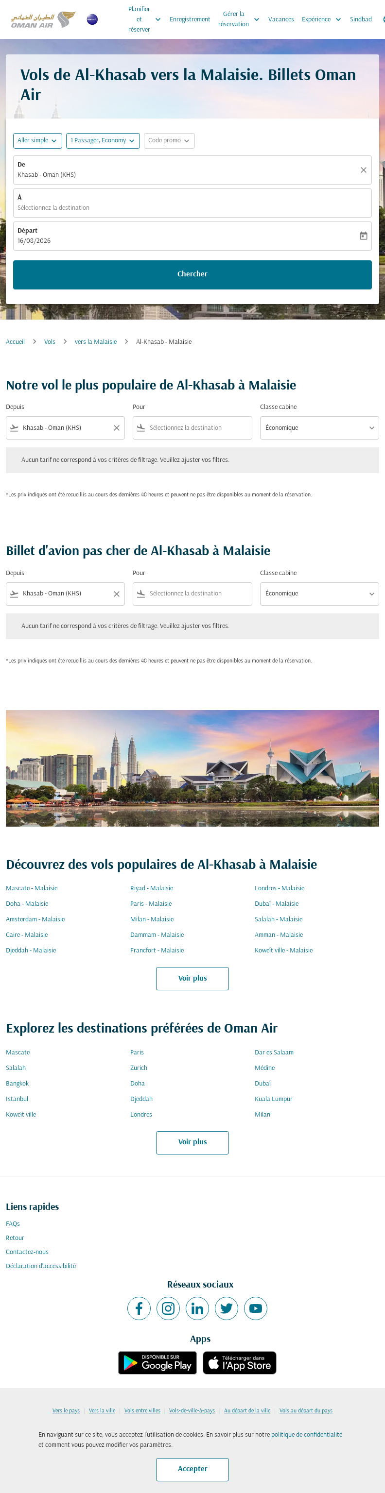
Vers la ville (102, 1411)
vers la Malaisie (96, 342)
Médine (265, 1068)
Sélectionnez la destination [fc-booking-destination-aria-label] (53, 208)
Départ (27, 231)
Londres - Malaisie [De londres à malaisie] (279, 888)
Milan (262, 1115)
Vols (49, 342)
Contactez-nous (27, 1252)
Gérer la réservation (241, 19)
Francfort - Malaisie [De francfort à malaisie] (157, 950)
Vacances (281, 19)
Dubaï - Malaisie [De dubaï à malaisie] (276, 904)
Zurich (138, 1068)
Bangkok (17, 1083)
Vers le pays (66, 1411)
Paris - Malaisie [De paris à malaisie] (151, 904)
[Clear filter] (116, 428)
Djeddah (141, 1099)
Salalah (16, 1068)
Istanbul (17, 1099)
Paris (137, 1052)
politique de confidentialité (306, 1435)
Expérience (324, 19)
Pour (139, 407)
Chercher (192, 274)
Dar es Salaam (274, 1052)
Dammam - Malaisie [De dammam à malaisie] (157, 935)
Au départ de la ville (247, 1411)
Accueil (15, 342)
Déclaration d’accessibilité (41, 1266)
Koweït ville (21, 1115)
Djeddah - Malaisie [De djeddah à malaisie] (31, 950)
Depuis (15, 407)
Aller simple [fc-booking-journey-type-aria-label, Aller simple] (33, 140)
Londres (141, 1115)
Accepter (193, 1469)
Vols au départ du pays (306, 1411)
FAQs (13, 1224)
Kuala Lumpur (274, 1099)
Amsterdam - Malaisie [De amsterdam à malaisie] (35, 919)
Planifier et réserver (147, 19)
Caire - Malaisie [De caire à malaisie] (27, 935)
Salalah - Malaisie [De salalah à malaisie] (278, 919)
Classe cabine (278, 407)
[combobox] (65, 428)
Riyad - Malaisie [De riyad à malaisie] (151, 888)
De (21, 165)
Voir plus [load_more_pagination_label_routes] (192, 979)
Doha (137, 1083)
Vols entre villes (142, 1411)
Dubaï (263, 1083)
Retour (15, 1238)
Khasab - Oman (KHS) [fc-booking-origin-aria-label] (47, 175)
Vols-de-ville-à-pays (192, 1411)
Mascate (18, 1052)
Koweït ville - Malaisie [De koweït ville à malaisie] (284, 950)
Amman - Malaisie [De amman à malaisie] (279, 935)
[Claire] (365, 170)
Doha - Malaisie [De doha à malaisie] (27, 904)
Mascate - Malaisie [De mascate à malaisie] (31, 888)
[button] (103, 141)
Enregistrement (190, 19)
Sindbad (361, 19)
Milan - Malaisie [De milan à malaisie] (152, 919)
